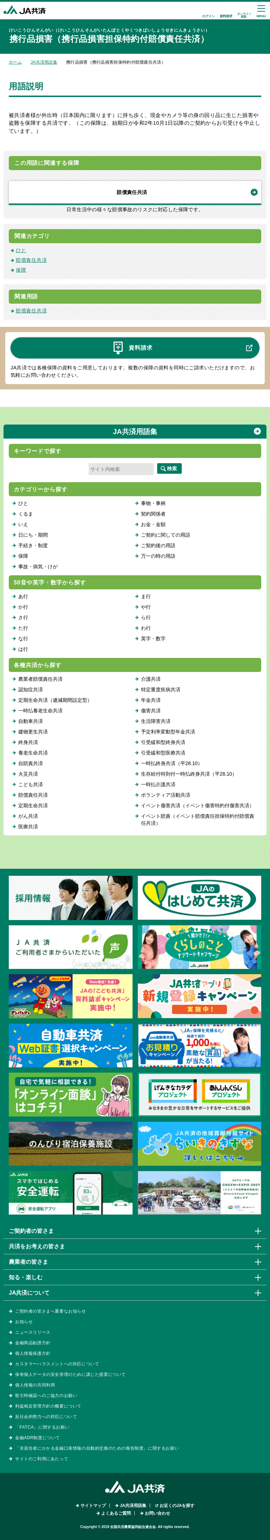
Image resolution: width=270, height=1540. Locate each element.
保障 (21, 270)
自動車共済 (30, 721)
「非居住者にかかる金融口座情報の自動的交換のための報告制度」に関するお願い (97, 1448)
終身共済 (28, 742)
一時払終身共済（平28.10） (171, 763)
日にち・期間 (33, 535)
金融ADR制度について (37, 1437)
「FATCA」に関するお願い (42, 1427)
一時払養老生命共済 (40, 710)
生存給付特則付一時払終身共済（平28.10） (189, 774)
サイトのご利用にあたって (41, 1458)
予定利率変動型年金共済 (168, 732)
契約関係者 (153, 514)
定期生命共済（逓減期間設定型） (55, 700)
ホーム (15, 62)
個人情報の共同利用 (35, 1385)
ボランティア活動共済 (165, 795)
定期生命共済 (33, 805)
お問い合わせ (157, 1513)
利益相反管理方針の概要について (48, 1406)
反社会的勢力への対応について (46, 1416)
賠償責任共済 (132, 192)
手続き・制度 (33, 545)
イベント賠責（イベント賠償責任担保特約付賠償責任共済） (197, 819)
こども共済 (30, 784)
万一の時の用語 (158, 556)
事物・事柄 (153, 503)
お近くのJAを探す (177, 1505)
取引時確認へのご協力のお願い (46, 1395)
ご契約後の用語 (158, 545)
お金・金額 (153, 524)
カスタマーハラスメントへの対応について (57, 1363)
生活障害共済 (156, 721)
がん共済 (28, 816)
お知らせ (24, 1321)
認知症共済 (30, 689)
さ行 (23, 617)
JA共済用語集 (44, 62)
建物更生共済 (33, 732)
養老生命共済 (33, 753)
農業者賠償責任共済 (40, 679)
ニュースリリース (33, 1332)
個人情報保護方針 (33, 1353)
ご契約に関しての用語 (165, 535)
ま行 (146, 596)
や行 (146, 607)
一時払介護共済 (158, 784)
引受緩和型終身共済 (163, 742)
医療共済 (28, 826)
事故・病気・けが (38, 566)
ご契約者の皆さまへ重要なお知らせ (50, 1311)
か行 (23, 607)
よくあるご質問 (116, 1513)
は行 (23, 649)
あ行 (23, 596)
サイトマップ (93, 1505)
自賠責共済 (30, 763)
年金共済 (151, 700)
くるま (25, 514)
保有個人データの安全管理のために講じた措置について (70, 1374)
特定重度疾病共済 (160, 689)
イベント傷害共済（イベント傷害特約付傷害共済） (197, 805)
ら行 (146, 617)
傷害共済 (151, 710)
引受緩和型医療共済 (163, 753)
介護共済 (151, 679)
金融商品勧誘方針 (33, 1342)
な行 (23, 638)
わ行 (146, 628)
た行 (23, 628)
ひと (21, 250)
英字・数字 (153, 638)
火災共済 (28, 774)
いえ (23, 524)
